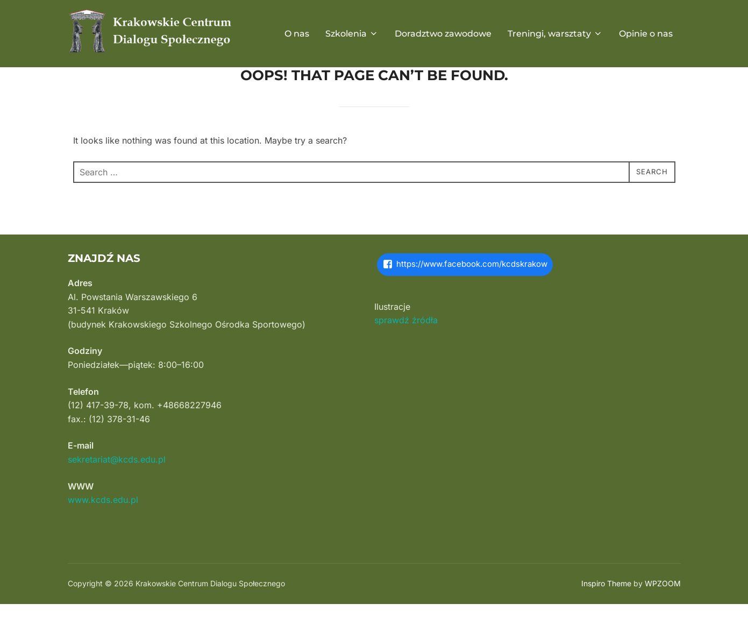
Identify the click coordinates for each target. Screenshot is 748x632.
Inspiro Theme (606, 610)
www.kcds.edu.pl (103, 527)
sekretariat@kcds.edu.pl (117, 486)
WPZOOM (663, 610)
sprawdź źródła (406, 347)
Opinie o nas (646, 34)
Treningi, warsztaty (555, 34)
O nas (296, 34)
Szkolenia (352, 34)
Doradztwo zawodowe (443, 34)
